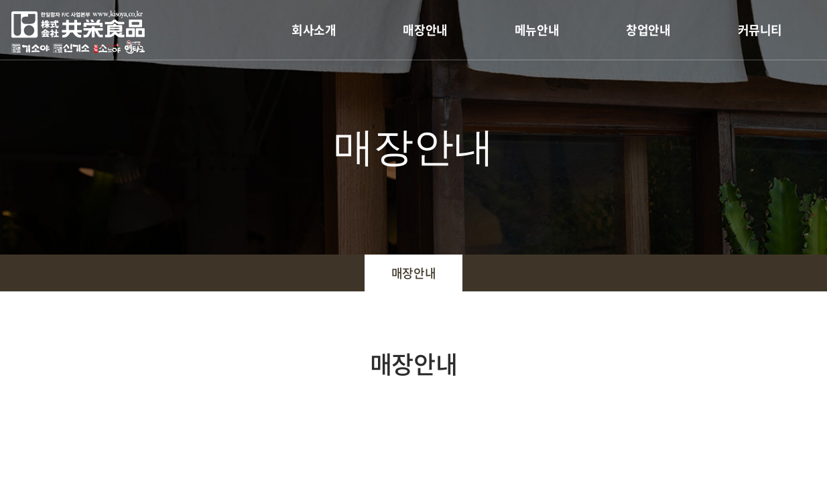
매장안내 (425, 30)
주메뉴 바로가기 (0, 0)
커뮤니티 (760, 30)
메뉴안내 (537, 30)
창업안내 (648, 30)
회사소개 (314, 30)
